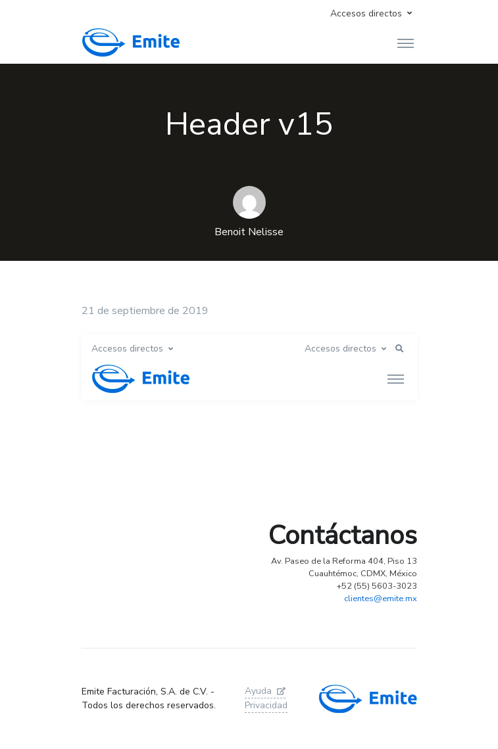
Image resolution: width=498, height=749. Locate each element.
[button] (399, 349)
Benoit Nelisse (249, 232)
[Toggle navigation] (405, 43)
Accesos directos (366, 13)
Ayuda (265, 691)
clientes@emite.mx (380, 598)
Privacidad (266, 705)
